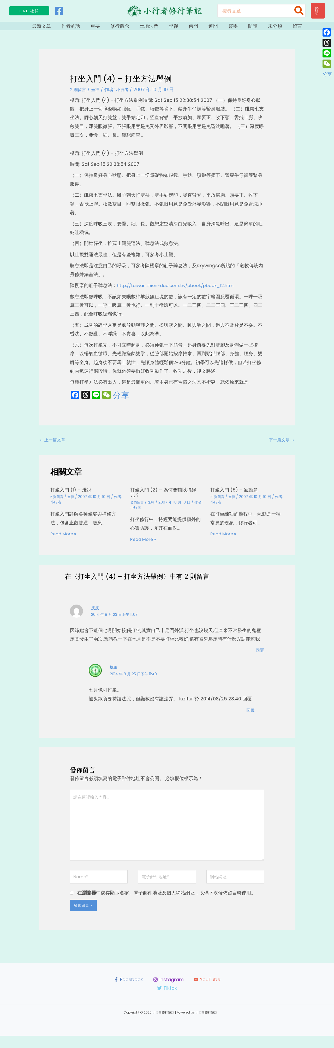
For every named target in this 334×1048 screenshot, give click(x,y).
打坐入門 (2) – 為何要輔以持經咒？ (166, 497)
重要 (104, 28)
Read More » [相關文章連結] (64, 539)
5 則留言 (57, 502)
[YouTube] (207, 992)
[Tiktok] (167, 1000)
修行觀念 (126, 28)
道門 (209, 28)
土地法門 (153, 28)
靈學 (226, 28)
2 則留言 (79, 94)
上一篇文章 (54, 444)
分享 (121, 400)
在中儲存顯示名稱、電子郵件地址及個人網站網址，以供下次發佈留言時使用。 (166, 905)
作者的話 (82, 28)
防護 (243, 28)
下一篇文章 (280, 444)
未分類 (263, 28)
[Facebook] (59, 10)
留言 (283, 28)
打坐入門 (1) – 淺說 (73, 495)
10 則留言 (218, 502)
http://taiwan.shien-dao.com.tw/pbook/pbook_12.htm (180, 289)
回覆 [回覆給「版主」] (250, 714)
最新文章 (55, 28)
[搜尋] (299, 10)
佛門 (192, 28)
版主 (114, 672)
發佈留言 (137, 507)
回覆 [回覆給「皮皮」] (259, 655)
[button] (29, 10)
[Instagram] (168, 992)
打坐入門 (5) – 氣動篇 (236, 495)
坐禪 (175, 28)
